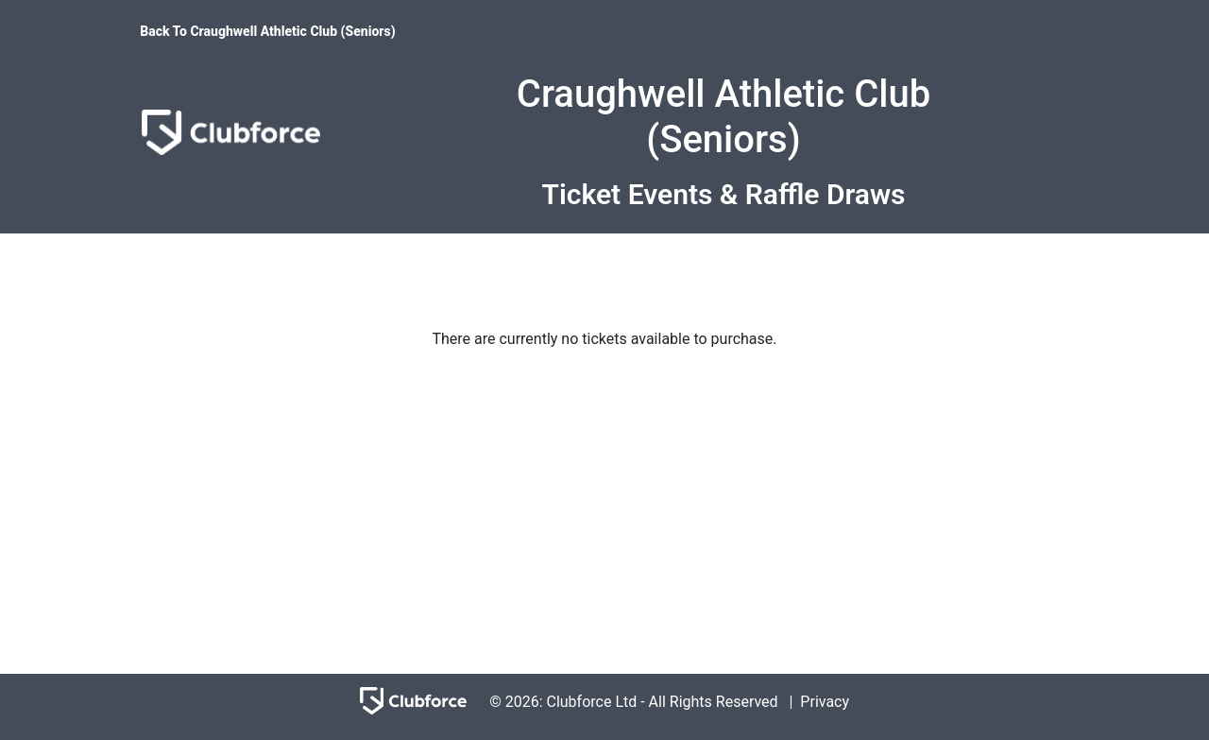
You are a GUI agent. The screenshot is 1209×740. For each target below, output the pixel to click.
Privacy (824, 702)
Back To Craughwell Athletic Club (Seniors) (267, 31)
